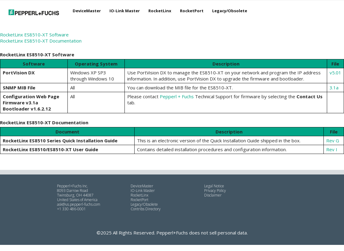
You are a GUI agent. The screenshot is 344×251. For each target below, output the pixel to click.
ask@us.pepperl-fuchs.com (78, 204)
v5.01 (335, 72)
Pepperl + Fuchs (177, 96)
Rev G (332, 140)
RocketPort (192, 10)
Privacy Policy (215, 190)
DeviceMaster (87, 10)
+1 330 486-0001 (71, 209)
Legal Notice (214, 186)
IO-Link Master (124, 10)
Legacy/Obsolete (229, 10)
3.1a (334, 87)
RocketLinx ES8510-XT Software (34, 35)
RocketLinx (159, 10)
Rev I (331, 149)
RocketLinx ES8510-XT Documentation (41, 41)
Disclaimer (213, 195)
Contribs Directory (146, 209)
